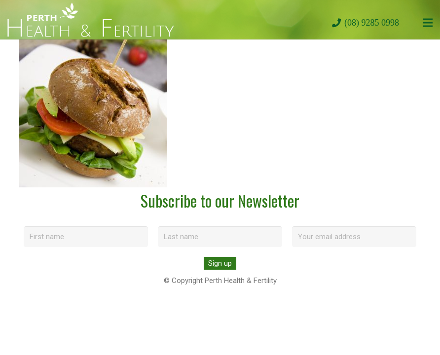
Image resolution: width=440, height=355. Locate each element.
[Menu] (428, 22)
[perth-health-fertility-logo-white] (90, 19)
